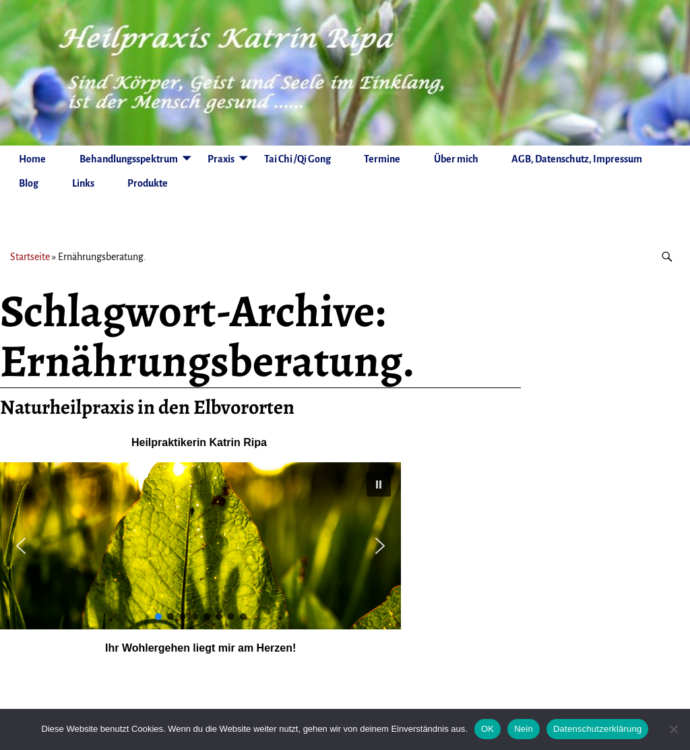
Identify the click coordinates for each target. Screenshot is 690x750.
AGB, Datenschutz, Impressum (576, 159)
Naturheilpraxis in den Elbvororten (147, 407)
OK (487, 729)
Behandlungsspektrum (129, 159)
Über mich (456, 159)
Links (83, 183)
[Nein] (673, 729)
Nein (523, 729)
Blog (28, 183)
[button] (379, 484)
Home (32, 159)
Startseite (30, 256)
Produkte (147, 183)
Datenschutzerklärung (597, 729)
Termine (382, 159)
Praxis (221, 159)
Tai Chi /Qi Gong (297, 159)
